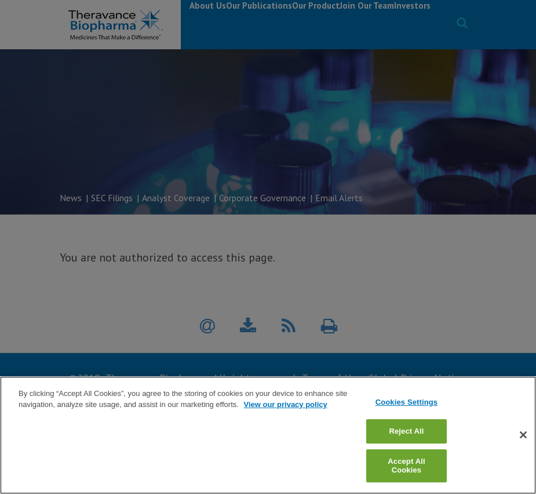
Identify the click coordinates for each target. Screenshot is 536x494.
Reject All (406, 450)
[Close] (523, 454)
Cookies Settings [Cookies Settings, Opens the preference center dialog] (406, 421)
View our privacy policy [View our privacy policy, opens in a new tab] (285, 423)
